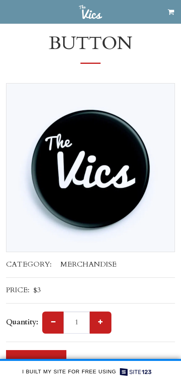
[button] (9, 11)
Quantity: (22, 322)
